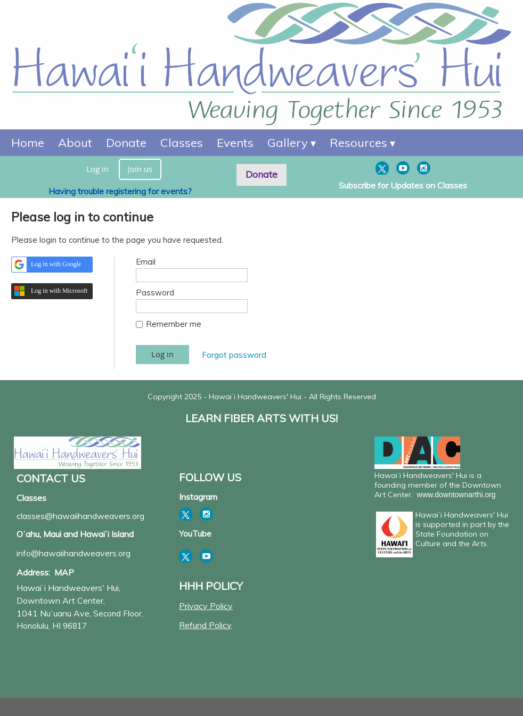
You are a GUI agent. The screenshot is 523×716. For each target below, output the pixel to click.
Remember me (173, 324)
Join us (140, 168)
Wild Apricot (423, 703)
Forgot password (234, 355)
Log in (97, 168)
